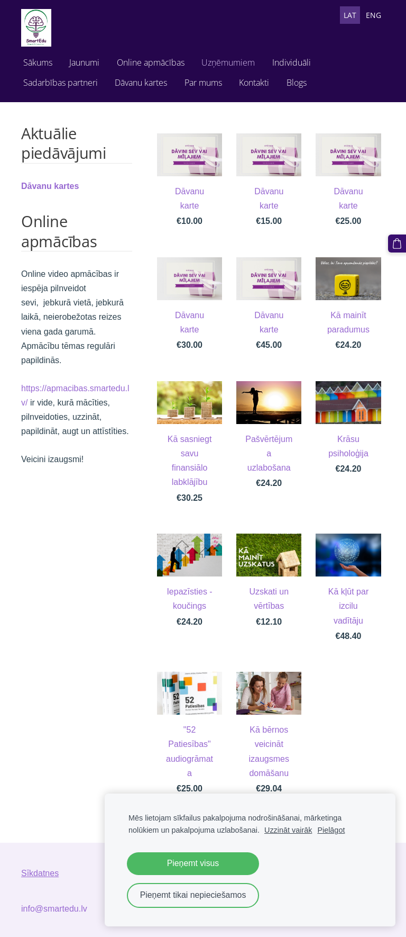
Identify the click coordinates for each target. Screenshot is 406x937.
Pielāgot (331, 830)
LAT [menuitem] (350, 15)
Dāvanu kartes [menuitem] (141, 82)
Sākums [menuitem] (37, 62)
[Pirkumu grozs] (397, 244)
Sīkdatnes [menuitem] (40, 873)
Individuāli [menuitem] (291, 62)
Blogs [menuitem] (297, 82)
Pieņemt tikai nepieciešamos (193, 894)
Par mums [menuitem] (203, 82)
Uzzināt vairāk (288, 830)
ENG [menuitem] (373, 15)
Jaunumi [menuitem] (84, 62)
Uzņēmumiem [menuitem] (228, 62)
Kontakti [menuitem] (254, 82)
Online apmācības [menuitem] (150, 62)
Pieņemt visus (193, 863)
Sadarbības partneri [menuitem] (60, 82)
